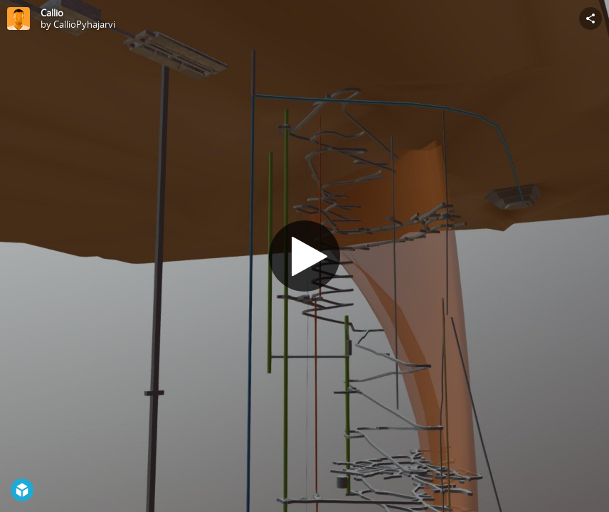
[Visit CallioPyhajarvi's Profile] (18, 18)
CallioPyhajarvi (84, 24)
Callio (52, 12)
